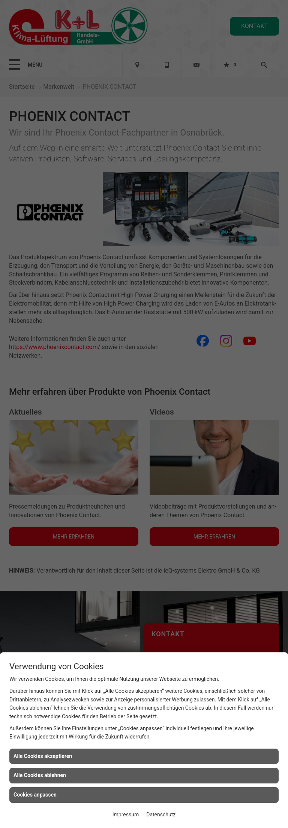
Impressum (125, 815)
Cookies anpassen (35, 795)
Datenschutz (161, 815)
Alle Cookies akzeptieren (43, 756)
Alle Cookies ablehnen (40, 775)
